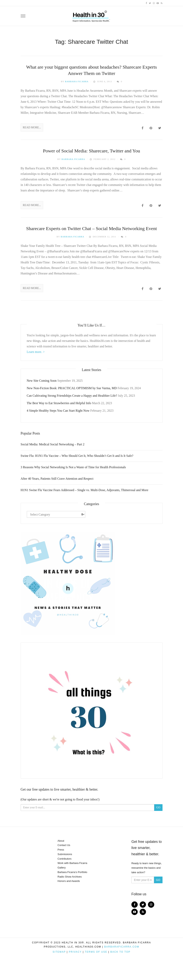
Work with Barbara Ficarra (72, 863)
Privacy (75, 951)
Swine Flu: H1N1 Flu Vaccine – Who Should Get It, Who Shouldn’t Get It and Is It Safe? (77, 455)
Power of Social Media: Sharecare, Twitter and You (91, 150)
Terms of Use (96, 951)
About (61, 840)
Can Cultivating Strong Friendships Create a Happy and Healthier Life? (72, 395)
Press (61, 849)
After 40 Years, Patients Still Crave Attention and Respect (57, 478)
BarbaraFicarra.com (121, 946)
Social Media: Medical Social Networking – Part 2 (53, 444)
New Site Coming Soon (42, 380)
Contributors (65, 858)
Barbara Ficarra (77, 81)
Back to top (120, 951)
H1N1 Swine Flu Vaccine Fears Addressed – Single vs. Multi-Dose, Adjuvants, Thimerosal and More (84, 490)
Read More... (32, 127)
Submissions (65, 854)
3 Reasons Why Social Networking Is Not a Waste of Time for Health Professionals (73, 467)
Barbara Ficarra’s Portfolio (72, 872)
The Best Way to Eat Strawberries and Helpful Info (59, 403)
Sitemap (59, 951)
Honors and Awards (69, 881)
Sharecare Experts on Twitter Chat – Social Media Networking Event (91, 228)
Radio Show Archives (70, 876)
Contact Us (64, 845)
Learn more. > (36, 352)
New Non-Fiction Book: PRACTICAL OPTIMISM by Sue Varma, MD (72, 388)
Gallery (62, 867)
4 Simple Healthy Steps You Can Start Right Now (58, 410)
